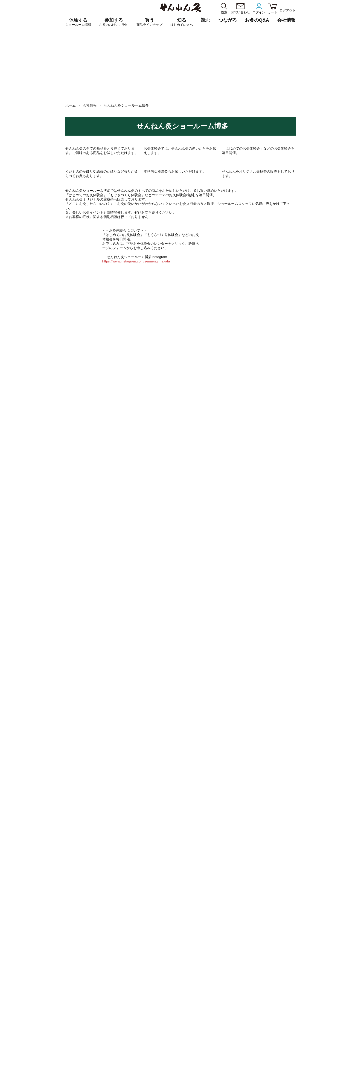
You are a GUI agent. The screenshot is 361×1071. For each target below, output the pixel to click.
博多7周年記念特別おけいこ (232, 607)
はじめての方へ (212, 1020)
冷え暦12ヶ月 (287, 963)
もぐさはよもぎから (291, 989)
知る (181, 22)
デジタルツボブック (291, 999)
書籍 (205, 989)
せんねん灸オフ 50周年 (293, 947)
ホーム (70, 105)
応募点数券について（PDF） (221, 1005)
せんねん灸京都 (136, 979)
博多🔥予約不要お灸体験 (284, 688)
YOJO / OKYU (211, 968)
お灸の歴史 (285, 984)
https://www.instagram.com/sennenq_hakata (148, 347)
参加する (113, 22)
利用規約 (149, 1063)
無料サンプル (287, 1020)
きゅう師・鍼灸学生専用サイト (54, 1017)
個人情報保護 (133, 1063)
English (188, 1062)
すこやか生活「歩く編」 (294, 958)
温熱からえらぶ (212, 973)
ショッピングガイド (169, 1063)
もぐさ (206, 978)
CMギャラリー (266, 1053)
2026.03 (148, 579)
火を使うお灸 (211, 953)
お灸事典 (284, 952)
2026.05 (212, 579)
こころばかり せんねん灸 (295, 1015)
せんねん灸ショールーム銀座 (145, 953)
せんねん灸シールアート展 (296, 979)
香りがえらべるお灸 (215, 958)
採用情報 (230, 1053)
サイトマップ (204, 1063)
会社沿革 (165, 1053)
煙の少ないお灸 (212, 963)
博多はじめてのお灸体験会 (232, 614)
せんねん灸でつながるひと (296, 968)
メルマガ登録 (334, 1053)
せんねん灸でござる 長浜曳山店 (148, 963)
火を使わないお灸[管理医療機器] (224, 994)
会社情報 (90, 105)
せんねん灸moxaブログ (293, 973)
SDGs (282, 994)
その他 (206, 984)
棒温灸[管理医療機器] (216, 999)
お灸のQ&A (257, 20)
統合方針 (197, 1053)
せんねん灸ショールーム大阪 (145, 968)
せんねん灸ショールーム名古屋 (147, 958)
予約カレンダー (136, 1000)
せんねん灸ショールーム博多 (145, 974)
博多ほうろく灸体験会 (181, 607)
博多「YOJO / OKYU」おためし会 (26, 634)
